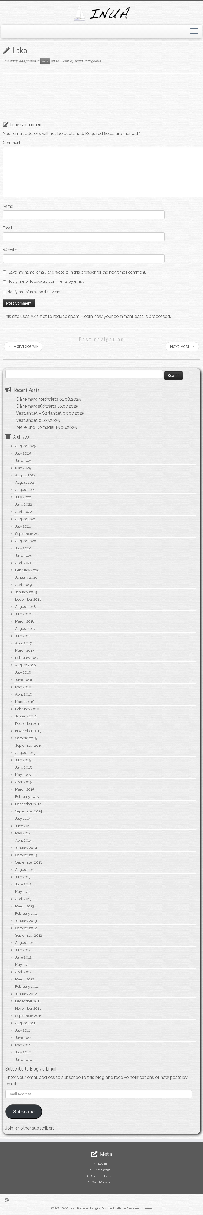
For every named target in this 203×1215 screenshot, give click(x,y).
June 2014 (23, 826)
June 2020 (23, 556)
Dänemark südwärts (36, 406)
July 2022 (23, 497)
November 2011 (28, 1008)
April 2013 (23, 899)
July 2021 (23, 526)
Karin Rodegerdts (88, 61)
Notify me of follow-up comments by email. (45, 281)
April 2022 (23, 512)
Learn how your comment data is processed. (126, 316)
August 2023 (25, 482)
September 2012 (28, 935)
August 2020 (25, 541)
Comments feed (102, 1176)
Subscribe (24, 1111)
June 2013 (23, 884)
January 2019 (26, 592)
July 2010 (23, 1052)
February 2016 (27, 709)
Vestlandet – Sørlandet (39, 413)
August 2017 (25, 629)
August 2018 (25, 607)
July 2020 (23, 548)
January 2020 (26, 577)
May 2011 (22, 1045)
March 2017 (24, 650)
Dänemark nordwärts (37, 399)
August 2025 (25, 446)
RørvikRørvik (23, 346)
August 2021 (25, 519)
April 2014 (23, 840)
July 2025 (23, 453)
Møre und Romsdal (35, 427)
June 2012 (23, 957)
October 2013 (26, 855)
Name (8, 206)
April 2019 (23, 585)
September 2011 (28, 1016)
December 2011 (28, 1001)
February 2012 (27, 986)
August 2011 (25, 1023)
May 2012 (23, 965)
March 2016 (25, 702)
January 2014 (26, 848)
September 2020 (29, 534)
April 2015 (23, 782)
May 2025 (23, 468)
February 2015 (27, 797)
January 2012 (26, 994)
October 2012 (26, 928)
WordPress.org (102, 1182)
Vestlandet (27, 420)
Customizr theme (139, 1208)
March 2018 (25, 621)
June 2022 (23, 504)
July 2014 (23, 818)
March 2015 (24, 789)
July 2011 (22, 1030)
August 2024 (25, 475)
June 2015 (23, 767)
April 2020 (23, 563)
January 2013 (26, 921)
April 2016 (23, 694)
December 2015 (28, 724)
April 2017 (23, 643)
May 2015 (23, 775)
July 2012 (23, 950)
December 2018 (28, 599)
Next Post (182, 346)
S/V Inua (68, 1208)
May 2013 (23, 892)
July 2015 (23, 760)
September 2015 (28, 745)
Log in (102, 1163)
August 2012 (25, 943)
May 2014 (23, 833)
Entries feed (102, 1170)
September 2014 (28, 811)
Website (10, 250)
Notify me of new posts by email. (36, 292)
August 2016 (25, 665)
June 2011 (23, 1038)
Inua (45, 61)
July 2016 (23, 672)
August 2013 (25, 870)
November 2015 (28, 731)
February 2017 (27, 658)
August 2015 (25, 753)
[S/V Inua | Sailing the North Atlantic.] (101, 12)
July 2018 (23, 614)
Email (7, 228)
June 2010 (23, 1060)
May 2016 (23, 687)
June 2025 (23, 461)
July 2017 (23, 636)
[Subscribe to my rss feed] (9, 1200)
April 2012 (23, 972)
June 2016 (23, 680)
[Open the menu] (194, 32)
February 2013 (27, 913)
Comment (13, 142)
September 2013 (28, 862)
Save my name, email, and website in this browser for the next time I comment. (77, 272)
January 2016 (26, 716)
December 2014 (28, 804)
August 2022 (25, 490)
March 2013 (24, 906)
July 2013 (23, 877)
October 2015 (26, 738)
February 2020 (27, 570)
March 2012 (24, 979)
